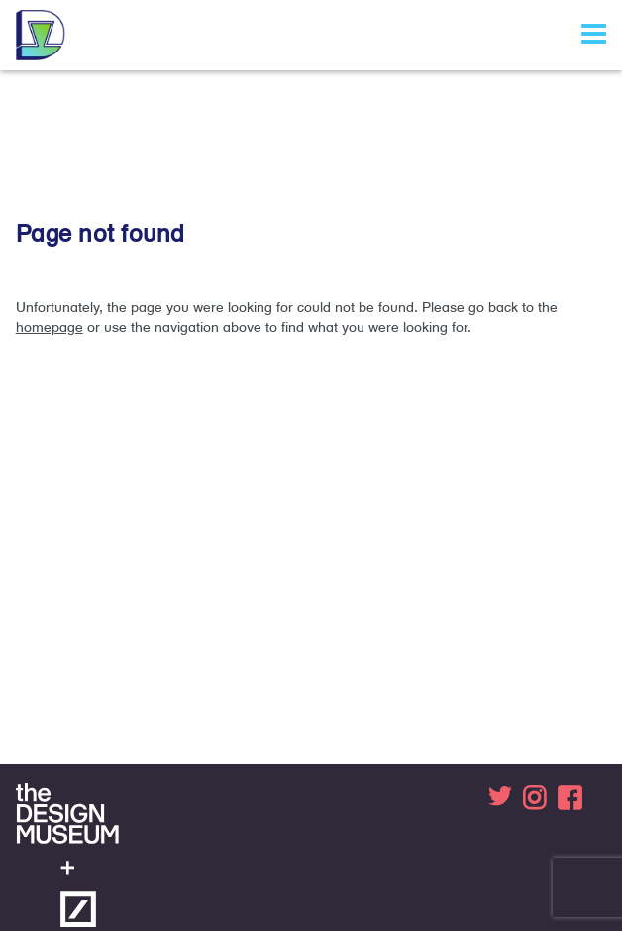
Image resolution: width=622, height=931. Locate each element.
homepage (49, 327)
